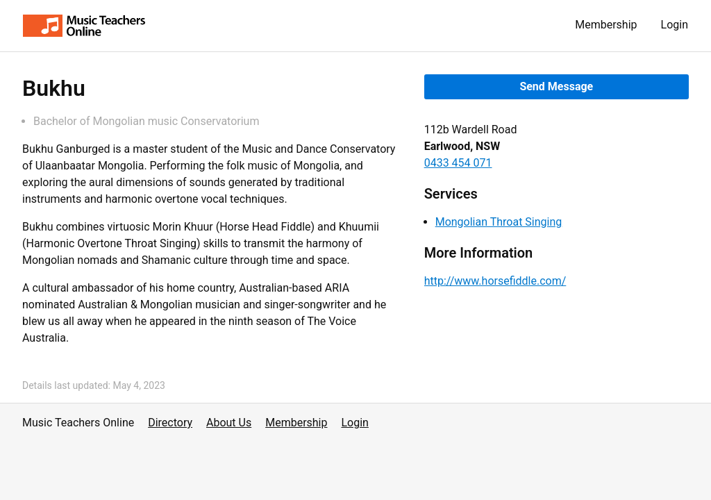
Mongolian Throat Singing (498, 221)
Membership (606, 24)
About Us (228, 422)
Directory (170, 422)
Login (674, 24)
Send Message (556, 86)
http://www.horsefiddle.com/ (495, 281)
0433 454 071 (458, 162)
